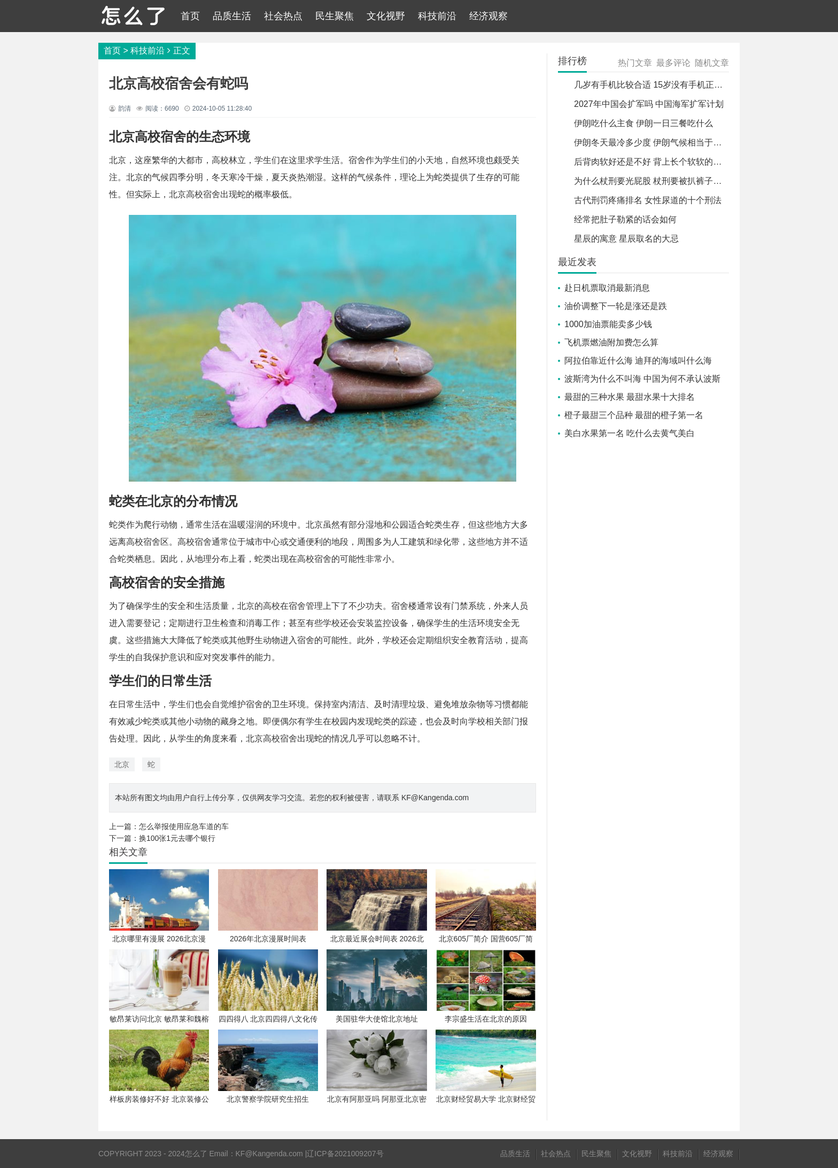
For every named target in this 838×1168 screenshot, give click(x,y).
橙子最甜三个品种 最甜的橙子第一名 (633, 415)
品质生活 (232, 16)
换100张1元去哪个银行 (177, 838)
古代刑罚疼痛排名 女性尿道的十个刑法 (647, 200)
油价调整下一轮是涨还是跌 (615, 306)
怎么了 (196, 1153)
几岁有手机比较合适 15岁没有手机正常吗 (652, 84)
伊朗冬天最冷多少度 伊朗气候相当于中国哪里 (660, 142)
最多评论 (673, 62)
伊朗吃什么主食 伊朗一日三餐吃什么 (643, 123)
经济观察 (488, 16)
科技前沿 (437, 16)
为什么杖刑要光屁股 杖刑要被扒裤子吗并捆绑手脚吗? (676, 180)
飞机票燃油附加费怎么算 (611, 342)
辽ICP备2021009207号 (345, 1153)
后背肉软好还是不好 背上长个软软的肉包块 (656, 161)
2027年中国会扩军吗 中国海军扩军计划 (649, 104)
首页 (190, 16)
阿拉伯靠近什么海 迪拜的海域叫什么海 (638, 360)
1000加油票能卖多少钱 (608, 324)
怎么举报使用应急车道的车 (184, 826)
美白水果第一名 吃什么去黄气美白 (629, 433)
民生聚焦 (334, 16)
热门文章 (635, 62)
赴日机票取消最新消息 (607, 287)
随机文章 (712, 62)
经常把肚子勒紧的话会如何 (625, 219)
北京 (121, 764)
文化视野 (386, 16)
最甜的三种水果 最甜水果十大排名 (629, 396)
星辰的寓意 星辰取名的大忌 (626, 238)
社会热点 (283, 16)
